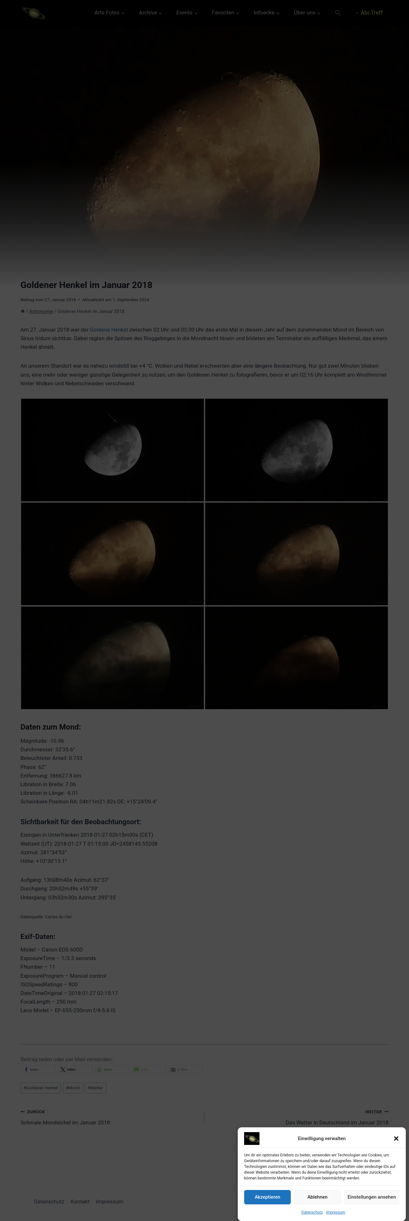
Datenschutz (312, 1212)
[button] (396, 1138)
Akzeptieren (267, 1197)
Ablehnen (317, 1197)
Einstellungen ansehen (372, 1197)
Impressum (335, 1212)
